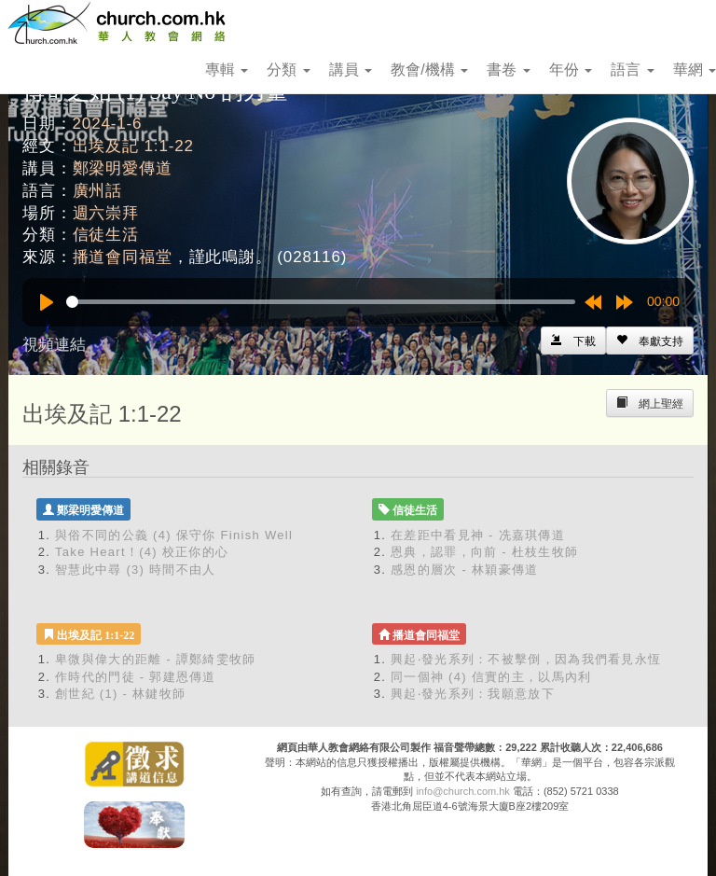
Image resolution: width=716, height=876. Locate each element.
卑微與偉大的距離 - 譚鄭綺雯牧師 (155, 659)
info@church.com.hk (462, 791)
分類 (288, 69)
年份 (570, 69)
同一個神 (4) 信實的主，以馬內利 (491, 677)
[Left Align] (650, 341)
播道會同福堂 (122, 257)
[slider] (320, 302)
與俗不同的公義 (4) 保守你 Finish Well (174, 535)
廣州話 (98, 191)
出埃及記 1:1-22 (133, 146)
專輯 (226, 69)
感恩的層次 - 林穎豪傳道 (464, 570)
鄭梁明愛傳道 (122, 168)
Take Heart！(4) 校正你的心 (141, 552)
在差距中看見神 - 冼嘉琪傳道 (478, 535)
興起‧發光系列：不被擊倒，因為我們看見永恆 (526, 659)
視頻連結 (54, 345)
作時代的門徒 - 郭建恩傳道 (135, 677)
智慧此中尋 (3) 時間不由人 (135, 570)
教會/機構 (429, 69)
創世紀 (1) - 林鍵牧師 (120, 694)
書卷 (508, 69)
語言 (632, 69)
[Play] (47, 302)
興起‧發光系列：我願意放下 (473, 694)
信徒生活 (106, 234)
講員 (350, 69)
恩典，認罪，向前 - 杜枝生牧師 (484, 552)
